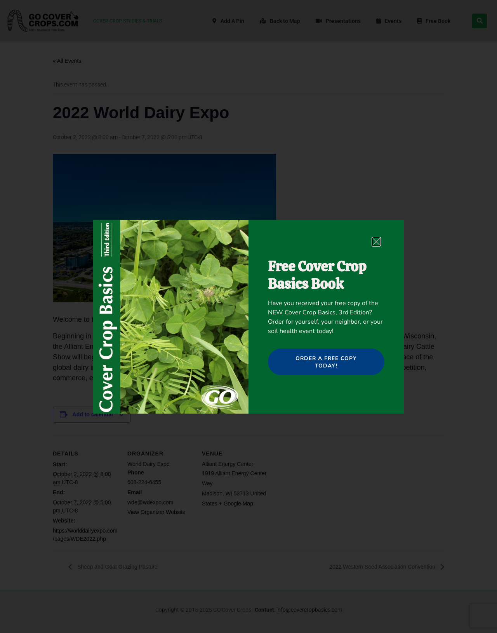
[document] (248, 316)
